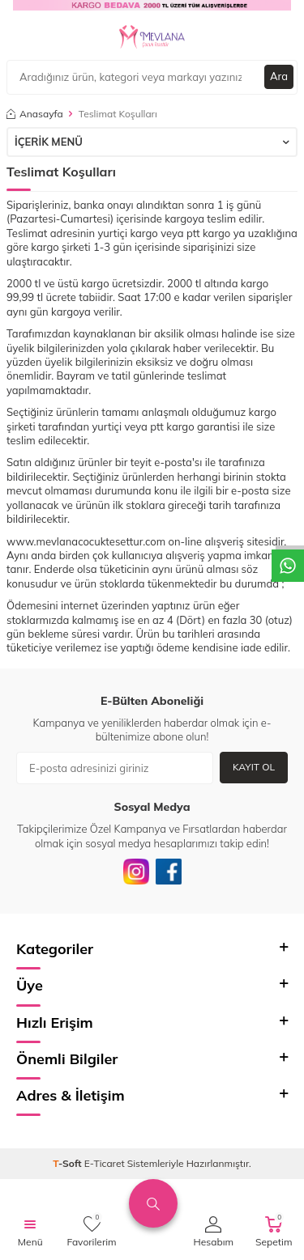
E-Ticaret (104, 1163)
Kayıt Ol (254, 767)
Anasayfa (34, 114)
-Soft (68, 1163)
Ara (279, 76)
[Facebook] (169, 872)
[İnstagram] (136, 872)
